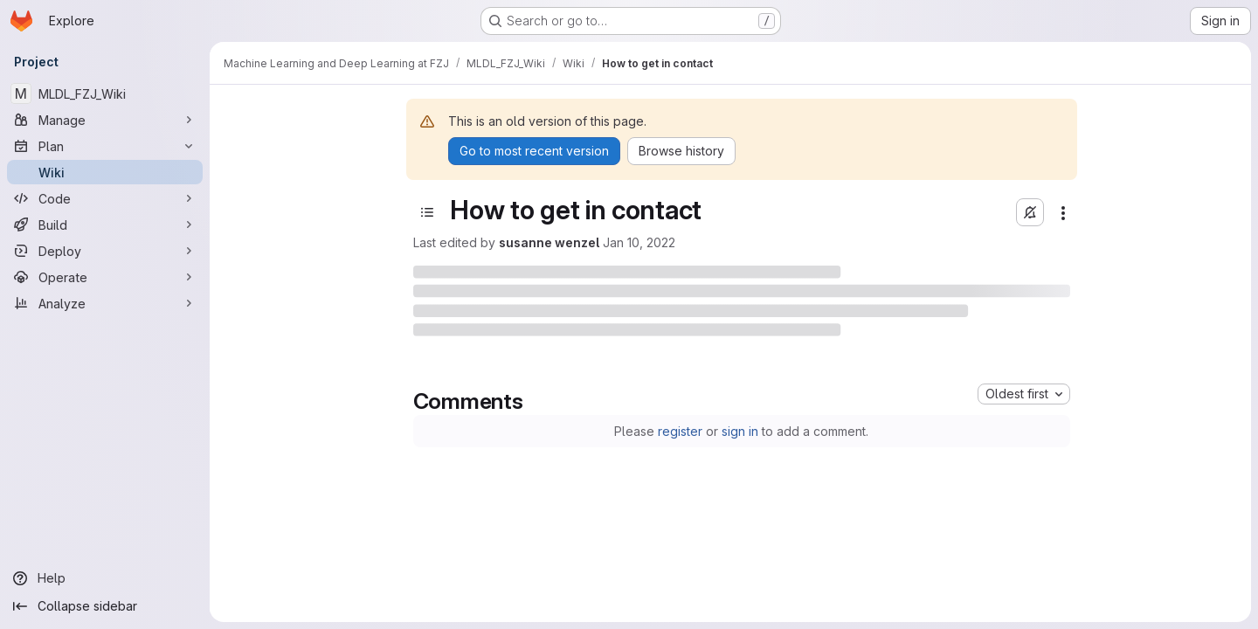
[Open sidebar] (427, 212)
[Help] (105, 578)
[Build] (105, 224)
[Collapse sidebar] (105, 606)
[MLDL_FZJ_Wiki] (105, 93)
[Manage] (105, 119)
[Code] (105, 198)
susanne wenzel (549, 242)
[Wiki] (105, 172)
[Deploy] (105, 250)
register (680, 431)
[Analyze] (105, 303)
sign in (740, 431)
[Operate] (105, 277)
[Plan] (105, 146)
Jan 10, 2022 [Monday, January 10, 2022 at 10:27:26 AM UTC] (639, 242)
